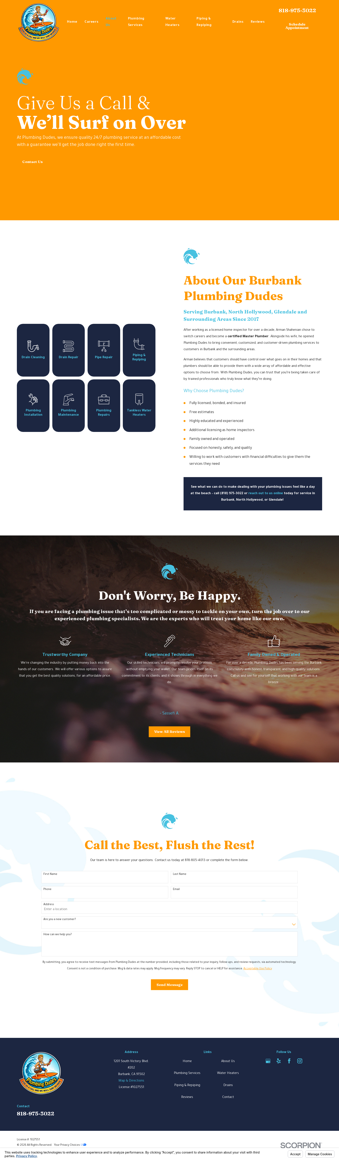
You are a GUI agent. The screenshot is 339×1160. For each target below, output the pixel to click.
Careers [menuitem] (92, 22)
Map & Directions (131, 1081)
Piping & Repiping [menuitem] (204, 22)
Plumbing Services (187, 1073)
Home (187, 1061)
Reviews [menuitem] (258, 22)
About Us (228, 1061)
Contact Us (32, 162)
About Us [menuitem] (111, 22)
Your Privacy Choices (70, 1145)
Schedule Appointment (297, 26)
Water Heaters (228, 1073)
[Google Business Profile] (267, 1060)
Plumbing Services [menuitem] (136, 22)
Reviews (187, 1097)
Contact (228, 1097)
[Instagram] (299, 1060)
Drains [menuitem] (238, 22)
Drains (228, 1085)
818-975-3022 (297, 10)
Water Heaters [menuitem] (172, 22)
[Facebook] (289, 1060)
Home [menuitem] (72, 22)
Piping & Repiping (187, 1085)
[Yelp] (278, 1060)
